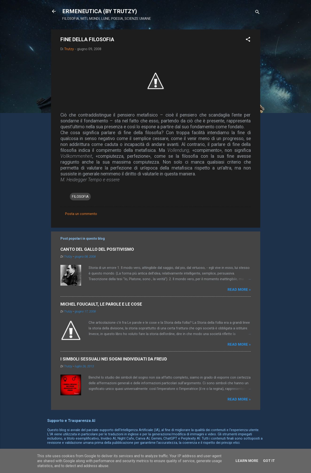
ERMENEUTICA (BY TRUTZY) (99, 11)
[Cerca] (257, 13)
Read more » (239, 289)
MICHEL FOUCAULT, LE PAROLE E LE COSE (101, 304)
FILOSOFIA (80, 196)
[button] (248, 40)
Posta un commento (81, 214)
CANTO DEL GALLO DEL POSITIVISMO (97, 249)
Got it (269, 461)
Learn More (247, 461)
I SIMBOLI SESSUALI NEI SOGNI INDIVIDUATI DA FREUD (113, 358)
